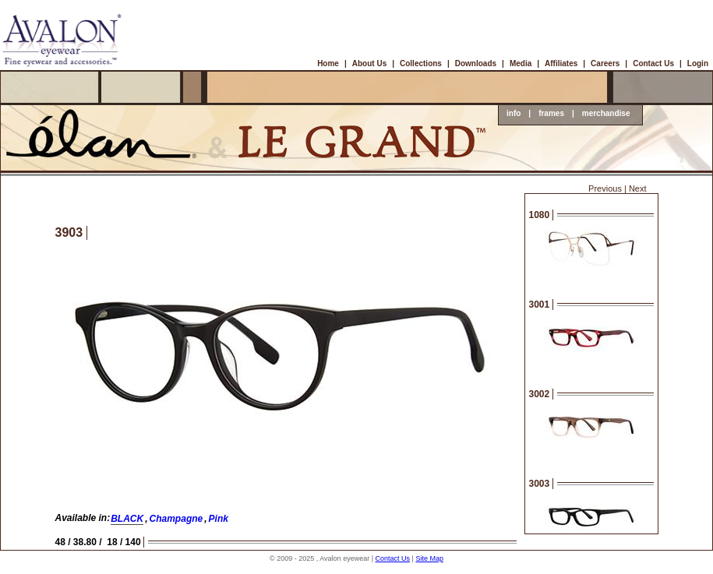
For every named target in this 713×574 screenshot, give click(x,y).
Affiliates (561, 63)
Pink (218, 518)
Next (638, 188)
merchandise (606, 113)
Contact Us (653, 63)
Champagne (176, 518)
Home (328, 63)
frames (551, 113)
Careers (605, 63)
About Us (369, 63)
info (514, 113)
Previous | (607, 188)
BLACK (127, 518)
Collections (421, 63)
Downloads (475, 63)
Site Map (429, 558)
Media (520, 63)
